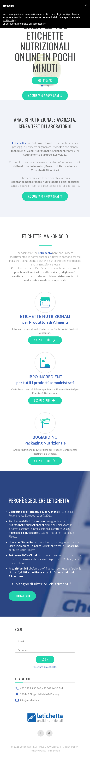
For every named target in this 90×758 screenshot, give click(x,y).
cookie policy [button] (9, 20)
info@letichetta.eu (30, 700)
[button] (85, 5)
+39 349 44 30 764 (52, 688)
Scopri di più (45, 340)
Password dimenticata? (44, 666)
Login (45, 659)
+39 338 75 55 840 (30, 688)
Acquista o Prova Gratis (45, 95)
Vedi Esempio (45, 80)
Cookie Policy (70, 746)
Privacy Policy (38, 750)
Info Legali (54, 750)
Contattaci (22, 596)
